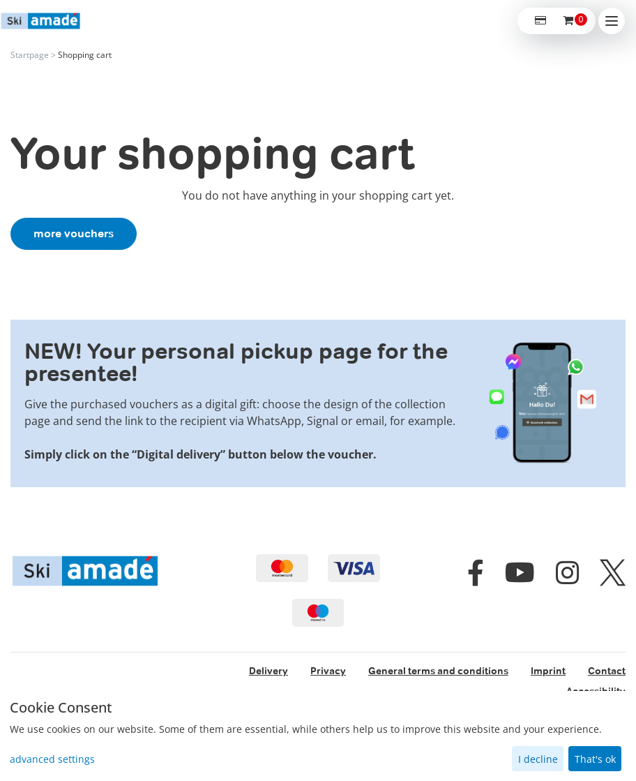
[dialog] (318, 736)
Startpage (29, 55)
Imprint (548, 670)
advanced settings (52, 759)
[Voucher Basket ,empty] (569, 21)
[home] (40, 21)
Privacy (328, 670)
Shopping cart (85, 55)
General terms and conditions (438, 670)
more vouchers (73, 233)
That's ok (595, 759)
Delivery (268, 670)
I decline (538, 759)
